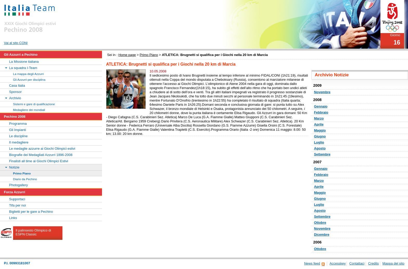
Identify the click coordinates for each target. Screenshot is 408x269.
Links (13, 218)
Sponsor (15, 92)
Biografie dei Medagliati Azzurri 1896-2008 (40, 155)
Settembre (322, 154)
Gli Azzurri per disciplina (29, 79)
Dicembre (321, 234)
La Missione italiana (24, 62)
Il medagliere (18, 142)
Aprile (319, 124)
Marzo (319, 118)
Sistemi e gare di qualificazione (34, 104)
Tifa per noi (17, 205)
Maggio (320, 130)
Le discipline (18, 136)
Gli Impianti (17, 130)
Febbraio (321, 112)
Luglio (319, 142)
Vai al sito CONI (16, 43)
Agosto (320, 148)
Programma (18, 124)
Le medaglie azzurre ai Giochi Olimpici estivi (42, 149)
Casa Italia (17, 85)
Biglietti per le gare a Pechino (31, 212)
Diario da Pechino (25, 179)
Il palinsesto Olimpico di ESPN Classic (33, 232)
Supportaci (17, 199)
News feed (312, 263)
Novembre (322, 92)
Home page (127, 55)
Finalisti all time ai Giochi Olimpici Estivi (38, 161)
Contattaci (356, 263)
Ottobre (320, 222)
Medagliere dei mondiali (29, 109)
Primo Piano (149, 55)
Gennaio (321, 106)
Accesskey (337, 263)
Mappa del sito (393, 263)
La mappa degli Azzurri (28, 74)
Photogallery (18, 185)
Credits (373, 263)
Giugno (320, 136)
